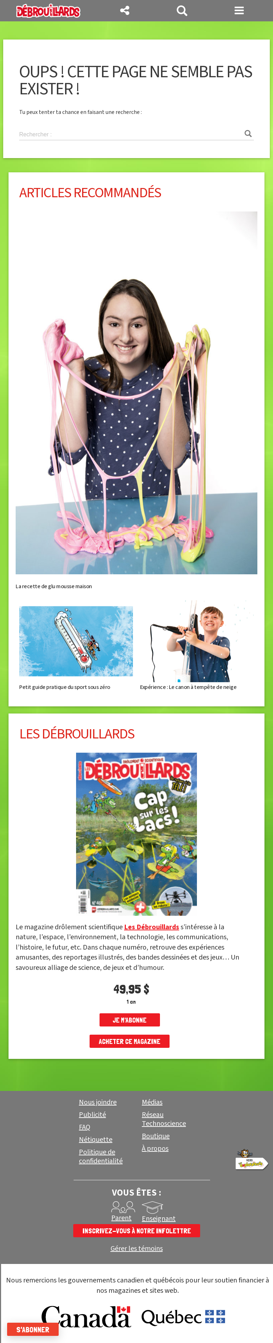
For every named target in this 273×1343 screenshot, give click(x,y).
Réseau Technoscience (164, 1119)
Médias (152, 1102)
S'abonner (32, 1329)
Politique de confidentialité (101, 1156)
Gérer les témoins (137, 1248)
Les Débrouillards (151, 927)
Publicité (92, 1115)
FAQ (84, 1127)
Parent (121, 1218)
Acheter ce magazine (129, 1041)
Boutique (156, 1136)
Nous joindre (98, 1102)
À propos (155, 1149)
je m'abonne (129, 1020)
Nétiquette (95, 1140)
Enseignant (159, 1219)
